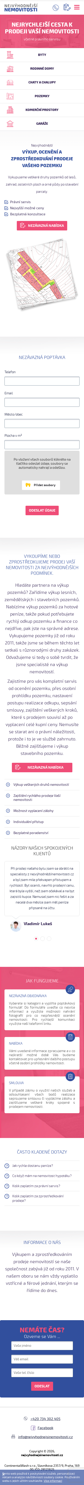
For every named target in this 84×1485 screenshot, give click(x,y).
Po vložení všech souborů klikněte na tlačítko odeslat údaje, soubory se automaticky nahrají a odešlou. (42, 463)
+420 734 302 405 (45, 1419)
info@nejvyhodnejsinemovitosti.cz (45, 1437)
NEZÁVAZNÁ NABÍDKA (46, 225)
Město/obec (13, 414)
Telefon (10, 372)
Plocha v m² (13, 436)
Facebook (45, 1428)
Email (8, 393)
